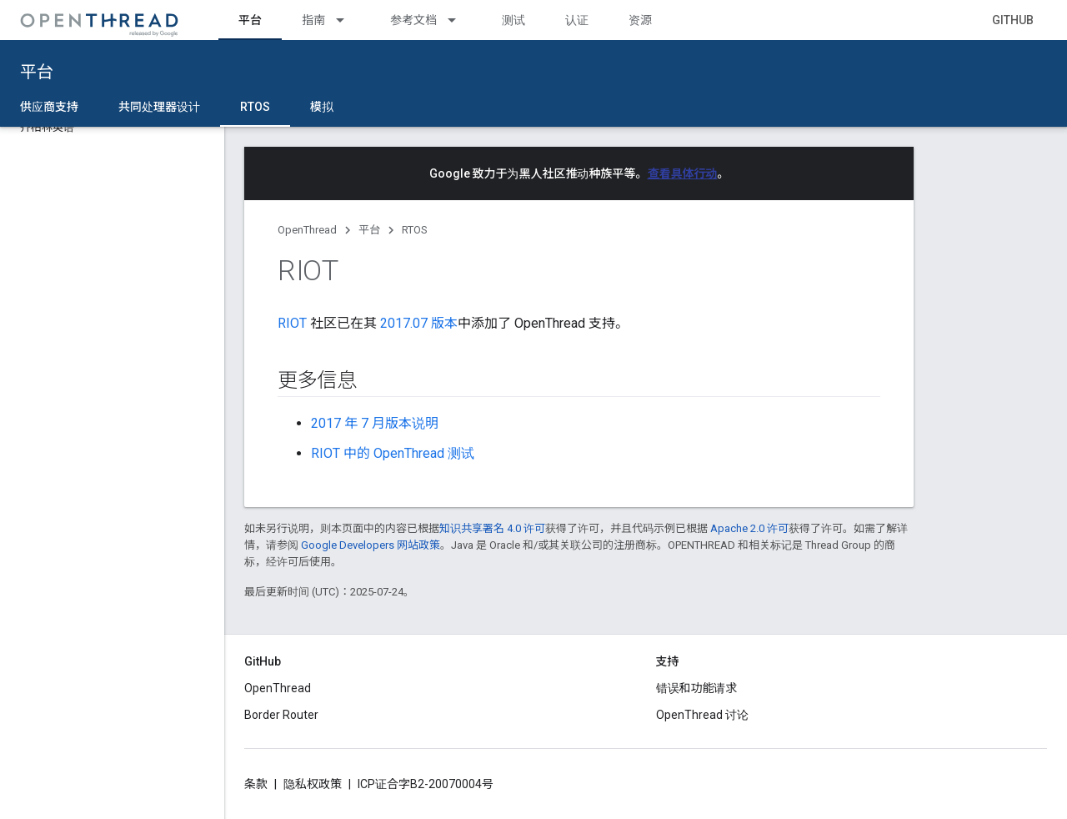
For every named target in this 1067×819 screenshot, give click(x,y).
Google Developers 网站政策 (370, 545)
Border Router (281, 714)
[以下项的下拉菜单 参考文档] (459, 20)
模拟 (321, 106)
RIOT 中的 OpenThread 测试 (392, 453)
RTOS (415, 230)
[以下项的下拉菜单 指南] (347, 20)
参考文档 (413, 20)
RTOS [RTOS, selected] (255, 106)
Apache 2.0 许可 (749, 528)
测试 (513, 20)
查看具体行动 (683, 173)
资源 (640, 20)
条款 (256, 784)
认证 (577, 20)
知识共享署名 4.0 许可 (492, 528)
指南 (313, 20)
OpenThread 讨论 (702, 714)
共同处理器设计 (159, 106)
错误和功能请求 (697, 688)
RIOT (292, 323)
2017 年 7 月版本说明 (374, 423)
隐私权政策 (312, 784)
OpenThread (307, 230)
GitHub (1013, 20)
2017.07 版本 (419, 323)
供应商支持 (49, 106)
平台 (36, 72)
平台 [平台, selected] (250, 20)
